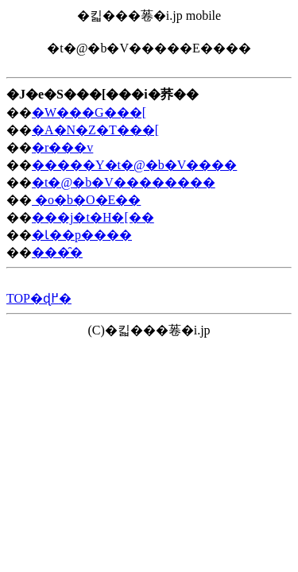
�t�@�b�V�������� (123, 182)
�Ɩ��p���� (82, 235)
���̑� (57, 252)
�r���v (62, 147)
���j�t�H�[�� (93, 217)
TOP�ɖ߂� (39, 298)
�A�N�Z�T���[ (95, 130)
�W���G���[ (89, 112)
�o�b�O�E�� (86, 200)
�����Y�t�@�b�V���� (134, 165)
